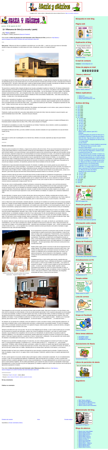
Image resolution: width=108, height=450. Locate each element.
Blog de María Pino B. (84, 435)
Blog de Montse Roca (84, 445)
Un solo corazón (83, 142)
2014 (78, 112)
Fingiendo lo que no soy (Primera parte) (89, 163)
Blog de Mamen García (84, 444)
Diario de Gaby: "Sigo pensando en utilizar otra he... (92, 138)
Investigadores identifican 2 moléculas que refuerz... (92, 136)
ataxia (8, 376)
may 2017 (81, 125)
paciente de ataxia (28, 376)
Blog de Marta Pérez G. (84, 441)
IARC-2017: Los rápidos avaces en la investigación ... (92, 166)
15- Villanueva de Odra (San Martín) (88, 169)
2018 (78, 179)
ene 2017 (81, 118)
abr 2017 (81, 123)
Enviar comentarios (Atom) (16, 422)
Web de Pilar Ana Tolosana (85, 404)
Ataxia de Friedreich (25, 34)
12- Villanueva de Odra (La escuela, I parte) (90, 146)
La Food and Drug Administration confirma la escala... (92, 158)
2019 (78, 181)
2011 (78, 107)
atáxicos (21, 376)
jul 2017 (81, 128)
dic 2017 (81, 177)
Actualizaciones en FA (81, 275)
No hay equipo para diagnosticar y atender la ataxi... (92, 150)
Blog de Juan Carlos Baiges (86, 431)
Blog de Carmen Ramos (85, 437)
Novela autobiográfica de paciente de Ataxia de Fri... (92, 134)
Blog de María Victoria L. (85, 447)
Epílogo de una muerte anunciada (87, 171)
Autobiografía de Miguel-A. (82, 425)
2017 (78, 117)
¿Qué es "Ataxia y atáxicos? (83, 89)
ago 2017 (81, 130)
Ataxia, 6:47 (82, 96)
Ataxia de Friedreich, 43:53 (85, 97)
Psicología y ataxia (83, 338)
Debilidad (81, 133)
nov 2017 (81, 176)
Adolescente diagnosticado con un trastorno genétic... (92, 157)
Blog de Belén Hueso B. (85, 436)
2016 (78, 115)
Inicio (38, 419)
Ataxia (7, 32)
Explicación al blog (80, 57)
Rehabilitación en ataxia (85, 339)
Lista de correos (80, 311)
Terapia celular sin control (82, 293)
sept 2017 (81, 173)
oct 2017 (81, 174)
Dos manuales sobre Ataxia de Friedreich (86, 256)
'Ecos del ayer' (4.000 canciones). (87, 402)
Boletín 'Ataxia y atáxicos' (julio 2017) (88, 131)
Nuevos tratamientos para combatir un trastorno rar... (92, 153)
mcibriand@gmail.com (87, 63)
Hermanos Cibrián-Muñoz (85, 147)
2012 (78, 109)
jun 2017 (81, 126)
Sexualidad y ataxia (83, 336)
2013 (78, 110)
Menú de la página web (81, 201)
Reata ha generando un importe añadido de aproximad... (93, 144)
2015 (78, 114)
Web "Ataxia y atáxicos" (85, 400)
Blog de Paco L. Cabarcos (85, 443)
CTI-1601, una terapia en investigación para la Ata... (92, 160)
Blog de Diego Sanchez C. (85, 434)
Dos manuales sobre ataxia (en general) (86, 219)
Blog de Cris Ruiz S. (84, 439)
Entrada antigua (68, 419)
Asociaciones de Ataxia (81, 359)
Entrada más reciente (7, 419)
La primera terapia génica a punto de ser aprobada (91, 149)
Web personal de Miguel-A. (85, 401)
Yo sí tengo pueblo (83, 141)
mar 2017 (81, 122)
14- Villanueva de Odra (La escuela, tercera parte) (91, 161)
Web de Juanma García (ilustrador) (87, 405)
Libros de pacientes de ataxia (83, 377)
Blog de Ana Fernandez (84, 440)
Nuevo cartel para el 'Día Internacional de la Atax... (91, 168)
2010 (78, 106)
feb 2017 (81, 120)
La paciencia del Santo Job (85, 152)
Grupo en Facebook (81, 330)
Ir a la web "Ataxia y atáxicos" (83, 39)
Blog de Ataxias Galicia (84, 432)
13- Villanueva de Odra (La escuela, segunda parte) (92, 155)
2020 (78, 182)
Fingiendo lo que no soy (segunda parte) (89, 165)
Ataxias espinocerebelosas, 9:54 (87, 98)
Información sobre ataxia (82, 238)
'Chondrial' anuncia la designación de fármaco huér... (92, 139)
